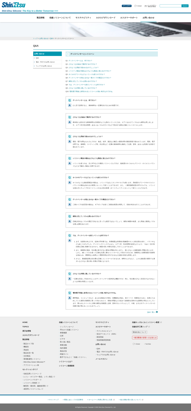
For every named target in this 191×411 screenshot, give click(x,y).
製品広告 (63, 351)
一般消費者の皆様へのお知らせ (145, 338)
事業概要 (63, 333)
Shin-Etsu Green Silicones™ (34, 362)
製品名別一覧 (29, 353)
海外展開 (63, 348)
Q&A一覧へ (152, 312)
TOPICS (25, 327)
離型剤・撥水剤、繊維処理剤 (35, 386)
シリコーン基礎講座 (66, 366)
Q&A (37, 58)
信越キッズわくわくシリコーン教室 (145, 322)
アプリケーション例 (31, 365)
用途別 (26, 350)
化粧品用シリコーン (31, 374)
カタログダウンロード (105, 18)
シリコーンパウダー (31, 380)
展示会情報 (26, 331)
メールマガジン (101, 359)
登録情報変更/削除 (104, 340)
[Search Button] (185, 5)
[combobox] (171, 5)
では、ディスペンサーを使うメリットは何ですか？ (87, 85)
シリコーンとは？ (66, 361)
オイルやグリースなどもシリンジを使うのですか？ (87, 74)
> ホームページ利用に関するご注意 (99, 400)
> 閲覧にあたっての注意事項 (73, 400)
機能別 (26, 347)
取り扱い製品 (65, 342)
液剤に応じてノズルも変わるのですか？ (83, 81)
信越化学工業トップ (139, 327)
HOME (25, 322)
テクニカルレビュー (104, 331)
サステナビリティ (83, 18)
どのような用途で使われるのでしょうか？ (84, 67)
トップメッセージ (67, 327)
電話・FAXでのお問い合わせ (45, 62)
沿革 (61, 336)
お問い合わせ (148, 18)
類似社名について (139, 332)
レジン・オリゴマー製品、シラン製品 (38, 377)
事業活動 (63, 345)
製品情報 (40, 18)
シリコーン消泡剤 (30, 383)
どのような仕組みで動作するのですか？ (83, 64)
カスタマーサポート (129, 18)
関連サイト (64, 354)
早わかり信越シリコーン (69, 330)
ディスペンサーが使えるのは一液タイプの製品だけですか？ (90, 78)
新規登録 (100, 337)
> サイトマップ (53, 400)
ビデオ (62, 339)
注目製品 (27, 356)
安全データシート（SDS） (107, 334)
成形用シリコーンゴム (32, 389)
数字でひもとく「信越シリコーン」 (73, 357)
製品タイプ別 (29, 344)
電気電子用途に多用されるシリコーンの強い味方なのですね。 (91, 91)
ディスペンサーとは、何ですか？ (80, 61)
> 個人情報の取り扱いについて (130, 400)
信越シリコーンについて (60, 18)
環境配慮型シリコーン (32, 359)
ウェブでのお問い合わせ (44, 66)
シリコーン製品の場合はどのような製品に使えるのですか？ (90, 71)
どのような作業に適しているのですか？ (83, 88)
